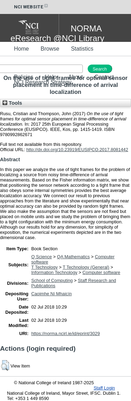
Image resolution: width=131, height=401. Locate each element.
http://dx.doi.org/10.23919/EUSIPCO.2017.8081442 (77, 149)
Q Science (41, 256)
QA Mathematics (73, 256)
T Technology (44, 267)
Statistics (82, 49)
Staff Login (104, 388)
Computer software (101, 272)
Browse (50, 49)
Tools (12, 103)
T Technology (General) (86, 267)
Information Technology (54, 272)
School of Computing (52, 280)
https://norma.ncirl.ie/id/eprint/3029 (65, 333)
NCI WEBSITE (31, 6)
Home (21, 49)
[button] (5, 365)
